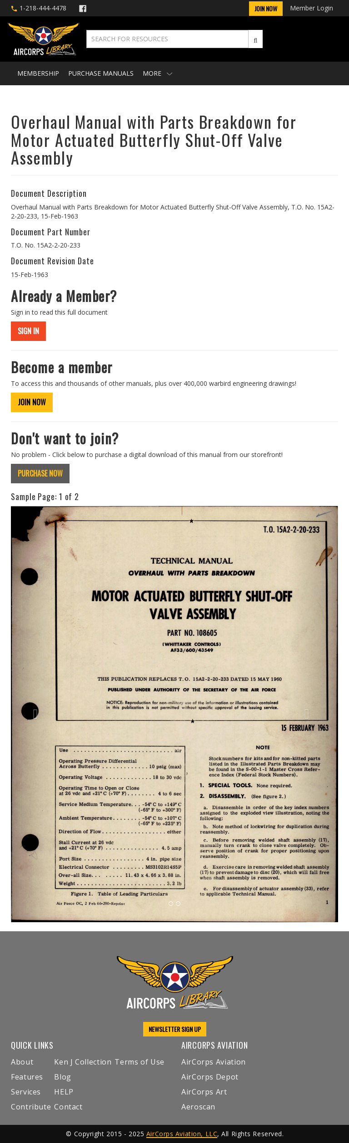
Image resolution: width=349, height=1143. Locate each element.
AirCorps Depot (210, 1077)
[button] (35, 714)
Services (26, 1092)
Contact (68, 1107)
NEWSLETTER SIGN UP (175, 1029)
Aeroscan (198, 1107)
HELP (64, 1092)
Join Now (265, 8)
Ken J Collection (82, 1062)
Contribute (31, 1107)
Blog (62, 1077)
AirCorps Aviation (213, 1062)
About (22, 1062)
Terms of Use (140, 1062)
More (157, 73)
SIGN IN (28, 331)
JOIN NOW (32, 402)
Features (27, 1077)
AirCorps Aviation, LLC (181, 1133)
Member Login (311, 8)
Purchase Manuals (101, 73)
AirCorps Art (204, 1092)
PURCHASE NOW (40, 473)
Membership (38, 73)
